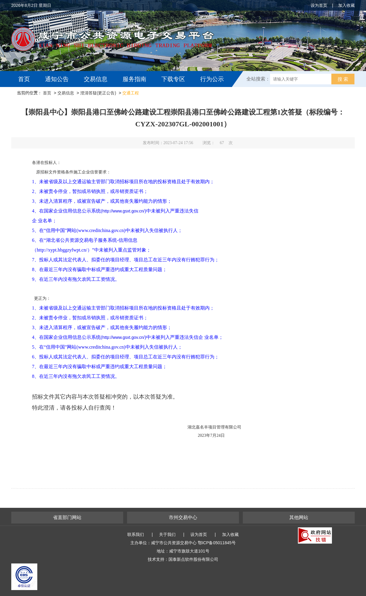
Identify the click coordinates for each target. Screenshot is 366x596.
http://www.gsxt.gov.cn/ (123, 337)
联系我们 (135, 534)
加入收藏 (346, 5)
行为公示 (212, 79)
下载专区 (173, 79)
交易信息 (95, 79)
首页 (24, 79)
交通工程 (130, 93)
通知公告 (57, 79)
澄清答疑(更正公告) (98, 93)
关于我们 (167, 534)
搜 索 (343, 79)
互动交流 (31, 95)
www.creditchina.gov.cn (101, 346)
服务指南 (134, 79)
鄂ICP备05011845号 (217, 542)
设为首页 (319, 5)
